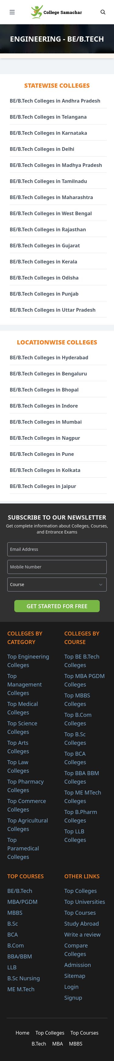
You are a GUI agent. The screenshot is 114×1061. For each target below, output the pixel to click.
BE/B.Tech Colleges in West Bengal (51, 213)
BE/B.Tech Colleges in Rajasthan (48, 229)
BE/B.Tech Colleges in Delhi (42, 149)
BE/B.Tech (19, 890)
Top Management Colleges (24, 684)
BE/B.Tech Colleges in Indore (44, 405)
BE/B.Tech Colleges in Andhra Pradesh (55, 100)
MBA (57, 1043)
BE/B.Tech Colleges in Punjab (44, 293)
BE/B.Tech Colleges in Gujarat (45, 245)
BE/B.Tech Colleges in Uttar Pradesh (52, 310)
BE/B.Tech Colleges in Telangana (48, 117)
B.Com (15, 945)
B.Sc (12, 923)
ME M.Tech (21, 989)
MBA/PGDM (22, 901)
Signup (73, 997)
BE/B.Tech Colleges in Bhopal (44, 389)
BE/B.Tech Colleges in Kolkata (45, 470)
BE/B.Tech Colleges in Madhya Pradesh (56, 165)
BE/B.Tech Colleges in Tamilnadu (48, 181)
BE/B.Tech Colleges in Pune (42, 454)
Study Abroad (81, 923)
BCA (12, 934)
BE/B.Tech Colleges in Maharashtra (51, 197)
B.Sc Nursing (23, 978)
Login (71, 986)
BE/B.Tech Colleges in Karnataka (48, 133)
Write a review (82, 934)
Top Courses (80, 912)
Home (22, 1032)
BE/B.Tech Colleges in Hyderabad (49, 357)
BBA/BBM (19, 956)
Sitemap (74, 975)
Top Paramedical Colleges (23, 848)
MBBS (14, 912)
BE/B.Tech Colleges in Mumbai (46, 422)
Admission (77, 964)
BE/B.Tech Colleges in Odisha (44, 277)
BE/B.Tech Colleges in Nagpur (45, 438)
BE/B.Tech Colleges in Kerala (43, 261)
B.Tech (39, 1043)
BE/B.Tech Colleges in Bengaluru (48, 373)
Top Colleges (80, 890)
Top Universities (84, 901)
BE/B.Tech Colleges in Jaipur (43, 486)
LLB (12, 967)
